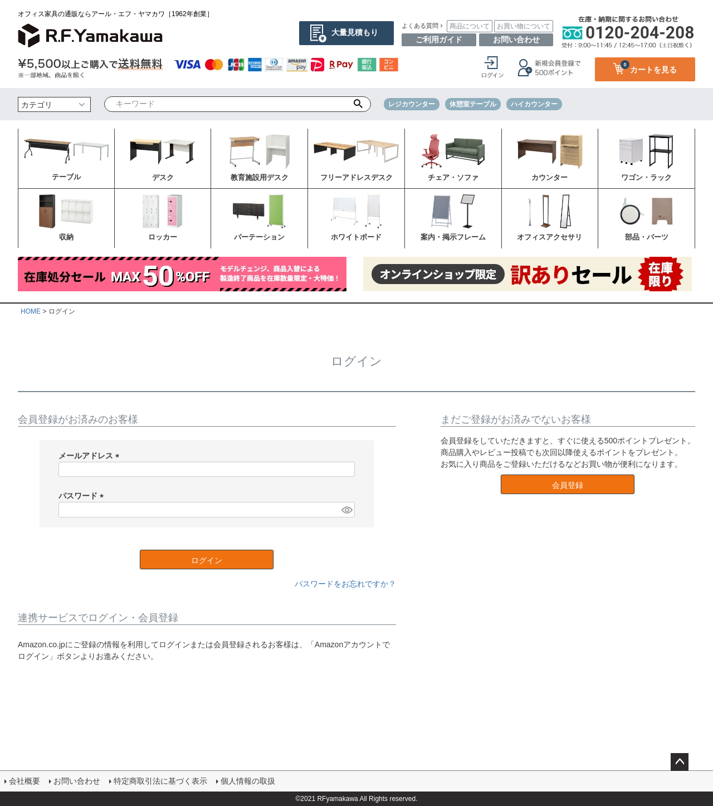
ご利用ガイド (439, 39)
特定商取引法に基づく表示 (160, 780)
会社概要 (24, 780)
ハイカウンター (534, 104)
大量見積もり (354, 32)
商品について (470, 26)
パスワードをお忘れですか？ (345, 583)
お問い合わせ (516, 39)
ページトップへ (679, 762)
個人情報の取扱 (248, 780)
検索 (358, 104)
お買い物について (523, 26)
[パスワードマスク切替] (346, 509)
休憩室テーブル (473, 104)
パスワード (83, 495)
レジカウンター (411, 104)
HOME (31, 311)
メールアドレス (90, 455)
